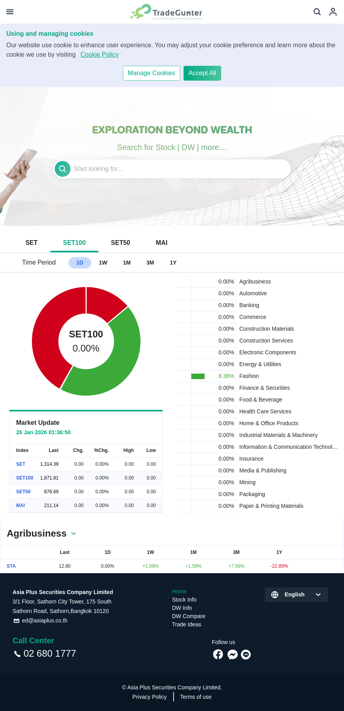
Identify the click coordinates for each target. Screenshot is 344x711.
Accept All (202, 73)
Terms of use (196, 697)
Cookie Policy (100, 54)
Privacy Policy (149, 697)
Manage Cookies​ (151, 73)
